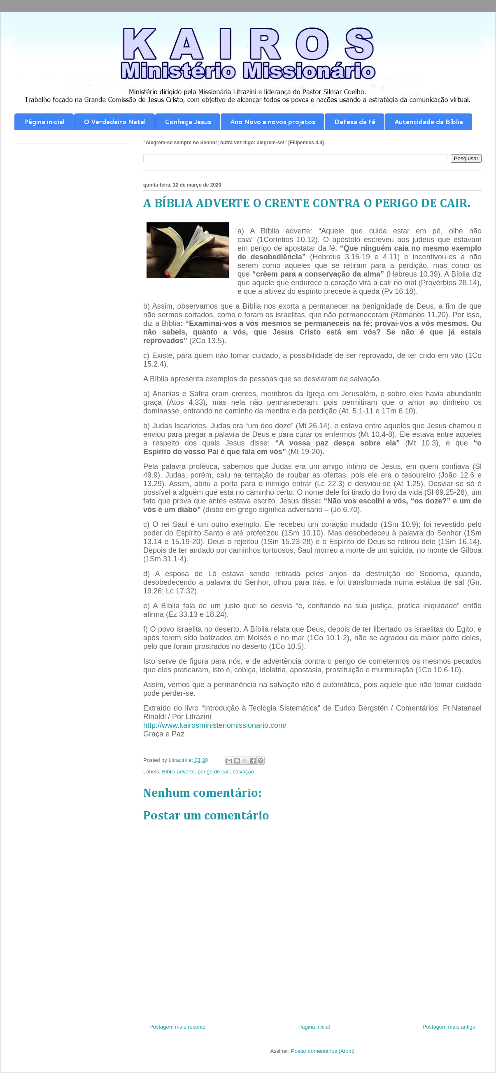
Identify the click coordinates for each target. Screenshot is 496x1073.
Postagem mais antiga (448, 1027)
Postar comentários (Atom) (323, 1051)
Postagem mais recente (177, 1027)
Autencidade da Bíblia (428, 122)
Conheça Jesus (188, 122)
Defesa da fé (354, 122)
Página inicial (44, 122)
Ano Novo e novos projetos (272, 122)
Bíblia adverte (178, 771)
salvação (243, 771)
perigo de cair (214, 771)
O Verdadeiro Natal (115, 122)
